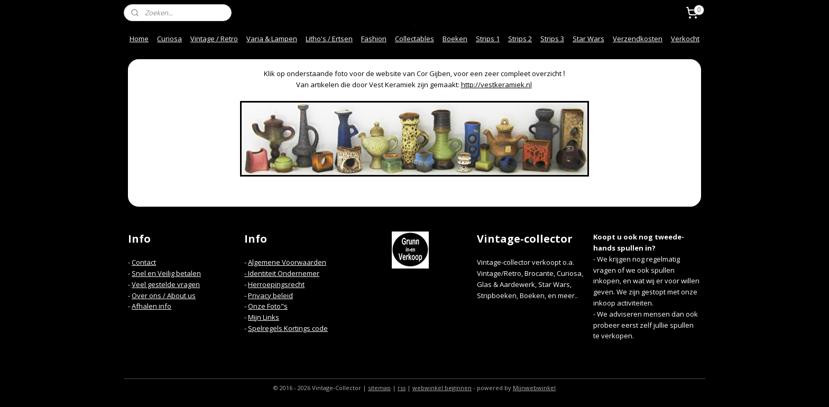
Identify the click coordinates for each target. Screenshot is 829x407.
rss (402, 388)
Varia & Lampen (271, 38)
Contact (144, 262)
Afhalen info (151, 306)
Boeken (455, 38)
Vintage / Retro (214, 38)
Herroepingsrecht (276, 284)
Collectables (414, 38)
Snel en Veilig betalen (166, 273)
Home (139, 38)
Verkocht (685, 38)
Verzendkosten (637, 38)
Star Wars (588, 38)
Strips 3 (552, 38)
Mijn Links (263, 317)
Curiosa (169, 38)
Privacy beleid (270, 295)
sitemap (379, 388)
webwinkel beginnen (442, 388)
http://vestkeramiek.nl (496, 84)
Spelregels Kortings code (288, 328)
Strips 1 (488, 38)
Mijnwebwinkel (534, 388)
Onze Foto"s (268, 306)
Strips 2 (520, 38)
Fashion (373, 38)
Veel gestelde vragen (166, 284)
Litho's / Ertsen (329, 38)
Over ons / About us (164, 295)
